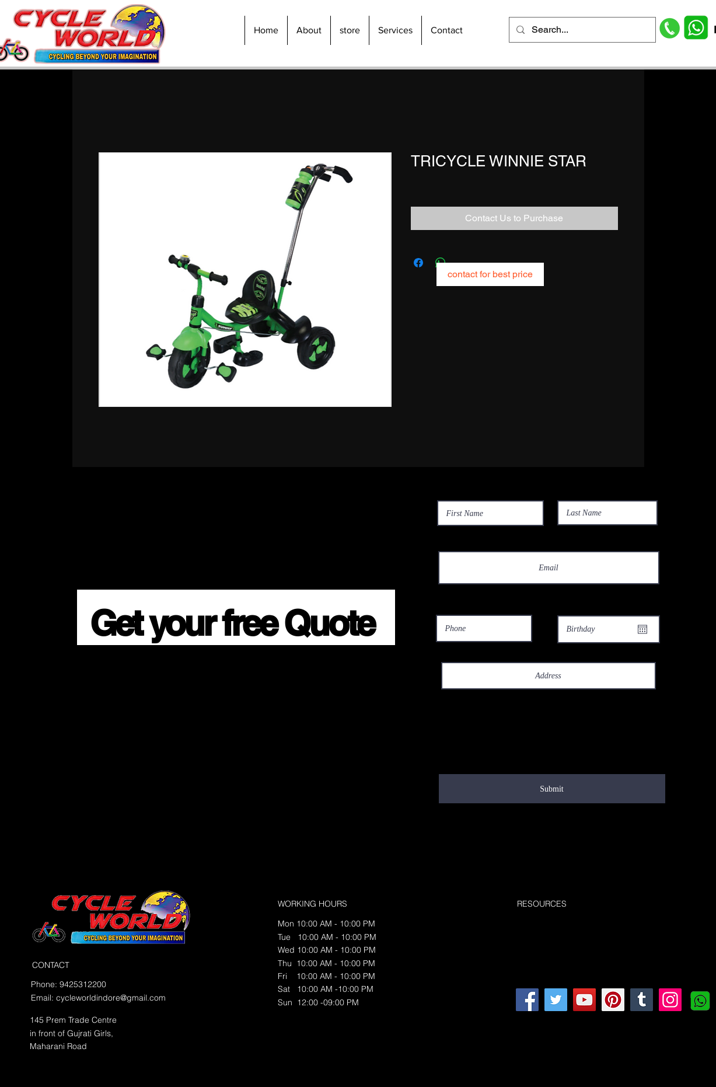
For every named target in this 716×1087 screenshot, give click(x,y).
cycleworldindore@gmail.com (111, 997)
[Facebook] (527, 999)
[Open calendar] (642, 629)
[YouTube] (584, 999)
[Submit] (552, 788)
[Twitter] (555, 999)
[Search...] (581, 30)
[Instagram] (670, 999)
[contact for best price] (490, 274)
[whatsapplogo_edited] (698, 999)
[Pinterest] (613, 999)
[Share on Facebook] (418, 263)
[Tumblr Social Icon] (641, 999)
